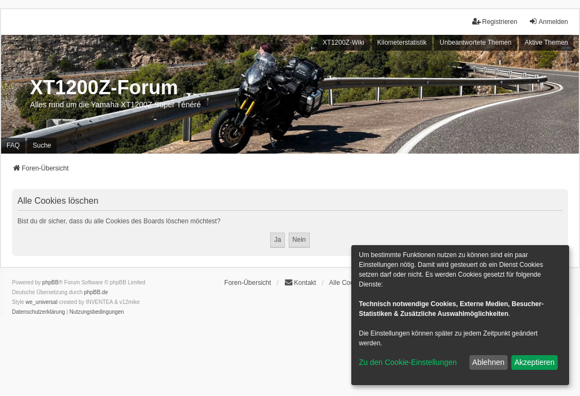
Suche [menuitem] (42, 145)
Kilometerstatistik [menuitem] (402, 42)
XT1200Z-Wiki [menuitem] (343, 42)
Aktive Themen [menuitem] (546, 42)
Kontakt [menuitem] (300, 282)
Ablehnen (488, 362)
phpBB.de (96, 292)
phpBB (50, 282)
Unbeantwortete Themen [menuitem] (475, 42)
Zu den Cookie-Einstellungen (408, 362)
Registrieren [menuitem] (494, 21)
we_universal (41, 302)
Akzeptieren (534, 362)
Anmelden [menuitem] (548, 21)
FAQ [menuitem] (13, 145)
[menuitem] (38, 312)
